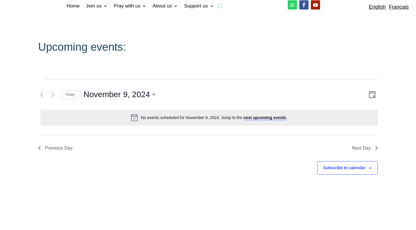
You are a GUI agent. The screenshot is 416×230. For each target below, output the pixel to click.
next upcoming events (265, 117)
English (377, 7)
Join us (94, 6)
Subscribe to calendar (344, 167)
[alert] (209, 118)
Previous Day (55, 148)
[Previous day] (41, 94)
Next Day (365, 148)
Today (70, 95)
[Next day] (52, 94)
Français (399, 7)
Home (72, 6)
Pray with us (127, 6)
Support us (196, 6)
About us (162, 6)
